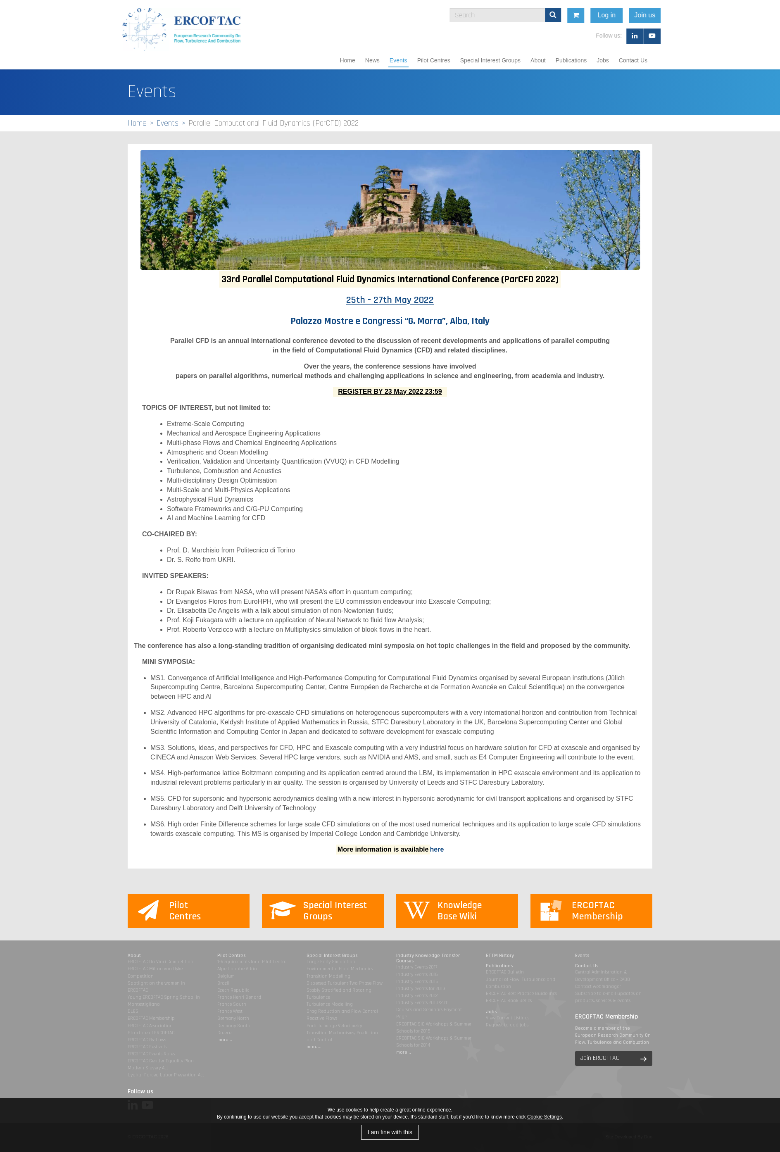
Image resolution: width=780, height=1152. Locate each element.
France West (230, 1011)
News (372, 60)
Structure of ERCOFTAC (151, 1033)
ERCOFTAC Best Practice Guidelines (521, 993)
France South (231, 1004)
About (538, 60)
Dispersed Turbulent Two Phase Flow (345, 983)
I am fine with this (390, 1132)
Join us (718, 15)
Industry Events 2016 (417, 974)
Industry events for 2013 (420, 988)
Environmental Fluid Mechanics (340, 969)
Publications (571, 60)
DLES (133, 1011)
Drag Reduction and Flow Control (342, 1011)
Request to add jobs (507, 1025)
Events (398, 60)
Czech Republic (233, 990)
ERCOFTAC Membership (151, 1018)
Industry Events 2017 (416, 967)
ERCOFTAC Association (150, 1026)
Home (347, 60)
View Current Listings (507, 1018)
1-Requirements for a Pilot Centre (251, 962)
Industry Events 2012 (417, 996)
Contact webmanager (598, 986)
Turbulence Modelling (330, 1004)
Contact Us (633, 60)
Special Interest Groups (490, 60)
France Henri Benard (239, 997)
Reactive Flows (322, 1018)
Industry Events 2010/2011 (422, 1003)
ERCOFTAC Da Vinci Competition (160, 962)
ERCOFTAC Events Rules (151, 1054)
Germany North (233, 1018)
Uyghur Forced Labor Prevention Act (166, 1075)
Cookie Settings (544, 1117)
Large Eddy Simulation (331, 962)
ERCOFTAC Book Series (509, 1000)
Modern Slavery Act (148, 1068)
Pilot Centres (433, 60)
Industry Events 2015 (417, 981)
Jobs (603, 60)
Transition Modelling (328, 976)
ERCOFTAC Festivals (147, 1047)
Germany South (233, 1026)
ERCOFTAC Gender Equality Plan (161, 1061)
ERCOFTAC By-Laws (147, 1040)
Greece (224, 1033)
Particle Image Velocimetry (334, 1026)
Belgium (226, 976)
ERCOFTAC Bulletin (505, 972)
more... (224, 1040)
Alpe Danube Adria (237, 969)
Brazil (223, 983)
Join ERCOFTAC (600, 1058)
